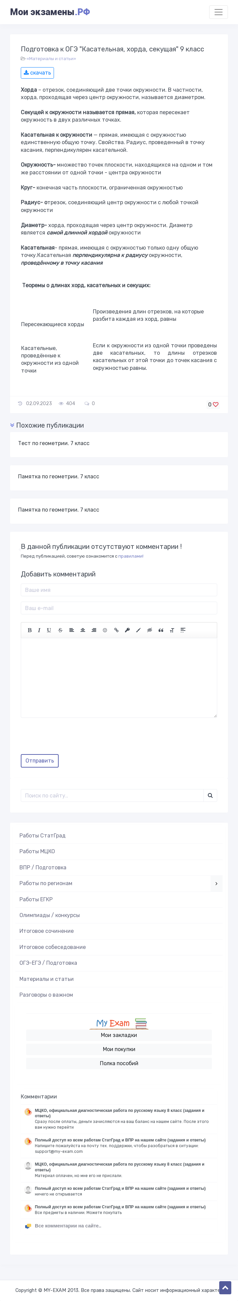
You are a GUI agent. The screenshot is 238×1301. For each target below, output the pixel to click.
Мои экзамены (50, 12)
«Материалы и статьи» (51, 58)
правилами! (130, 556)
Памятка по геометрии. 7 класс (58, 476)
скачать (37, 73)
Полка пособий (119, 1063)
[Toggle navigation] (218, 12)
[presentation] (72, 738)
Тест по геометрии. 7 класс (54, 443)
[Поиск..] (112, 795)
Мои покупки (119, 1049)
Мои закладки (119, 1035)
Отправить (39, 760)
